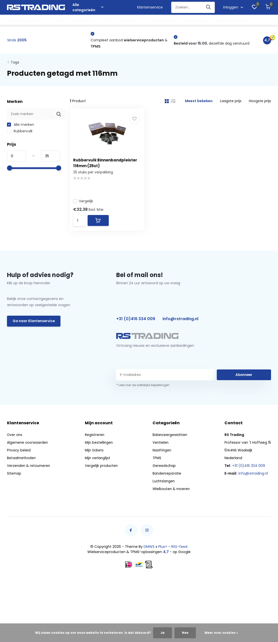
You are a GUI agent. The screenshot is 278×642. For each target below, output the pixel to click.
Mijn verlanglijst (98, 461)
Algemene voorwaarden (28, 445)
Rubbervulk (20, 131)
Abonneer (244, 377)
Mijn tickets (94, 453)
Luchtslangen (196, 20)
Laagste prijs (230, 101)
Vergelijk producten (101, 468)
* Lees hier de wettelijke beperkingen (142, 388)
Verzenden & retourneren (29, 468)
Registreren (95, 437)
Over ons (15, 437)
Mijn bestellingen (99, 445)
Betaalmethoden (22, 461)
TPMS (105, 20)
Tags (15, 63)
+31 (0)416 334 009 (135, 322)
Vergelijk (85, 201)
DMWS (149, 549)
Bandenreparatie (162, 20)
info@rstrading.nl (180, 322)
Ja (163, 633)
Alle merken (20, 125)
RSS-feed (179, 549)
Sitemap (14, 476)
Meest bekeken (199, 101)
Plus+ (162, 549)
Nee (185, 633)
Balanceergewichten (26, 20)
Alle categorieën (88, 7)
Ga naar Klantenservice (34, 324)
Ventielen (59, 20)
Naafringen (84, 20)
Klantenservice (150, 7)
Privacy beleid (19, 453)
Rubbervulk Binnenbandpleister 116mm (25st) (95, 166)
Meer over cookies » (221, 633)
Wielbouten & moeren (234, 20)
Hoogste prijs (260, 101)
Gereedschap (128, 20)
